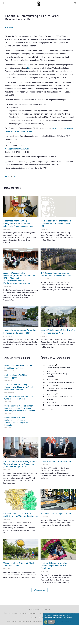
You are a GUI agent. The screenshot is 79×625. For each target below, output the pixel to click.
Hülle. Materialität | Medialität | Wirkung (60, 382)
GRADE (10, 176)
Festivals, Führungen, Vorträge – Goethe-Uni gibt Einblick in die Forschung (55, 566)
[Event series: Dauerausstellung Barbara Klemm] (56, 365)
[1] (28, 68)
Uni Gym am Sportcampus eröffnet (56, 513)
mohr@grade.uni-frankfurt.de (17, 149)
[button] (39, 590)
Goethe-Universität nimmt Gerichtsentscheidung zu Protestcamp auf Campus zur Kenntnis (16, 421)
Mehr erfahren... (68, 618)
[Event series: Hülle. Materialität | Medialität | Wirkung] (57, 380)
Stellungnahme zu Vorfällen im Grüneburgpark (16, 376)
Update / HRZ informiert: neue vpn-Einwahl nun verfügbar (18, 367)
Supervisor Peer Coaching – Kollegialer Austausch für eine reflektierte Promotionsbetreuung (18, 223)
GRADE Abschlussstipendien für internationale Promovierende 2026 (56, 274)
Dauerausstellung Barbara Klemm (58, 367)
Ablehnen (51, 622)
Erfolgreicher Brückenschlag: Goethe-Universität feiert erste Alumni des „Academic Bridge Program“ (20, 464)
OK (46, 622)
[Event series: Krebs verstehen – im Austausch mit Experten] (57, 394)
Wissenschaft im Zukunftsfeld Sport (56, 461)
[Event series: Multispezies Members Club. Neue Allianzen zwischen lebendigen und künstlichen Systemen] (57, 371)
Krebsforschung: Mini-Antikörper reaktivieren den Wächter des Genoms (20, 514)
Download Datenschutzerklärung (18, 131)
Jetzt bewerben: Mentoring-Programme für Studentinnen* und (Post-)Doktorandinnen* (18, 387)
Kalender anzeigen (47, 409)
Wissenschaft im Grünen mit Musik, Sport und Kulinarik (19, 564)
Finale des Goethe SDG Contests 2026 (60, 405)
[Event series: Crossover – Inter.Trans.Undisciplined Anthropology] (57, 386)
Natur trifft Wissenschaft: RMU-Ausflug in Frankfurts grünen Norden (58, 331)
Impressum (40, 621)
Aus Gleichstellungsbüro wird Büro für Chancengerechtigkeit (18, 397)
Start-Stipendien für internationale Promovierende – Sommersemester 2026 (56, 223)
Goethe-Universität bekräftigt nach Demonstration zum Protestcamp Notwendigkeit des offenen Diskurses (19, 408)
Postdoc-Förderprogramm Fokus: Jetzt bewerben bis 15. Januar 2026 (20, 331)
